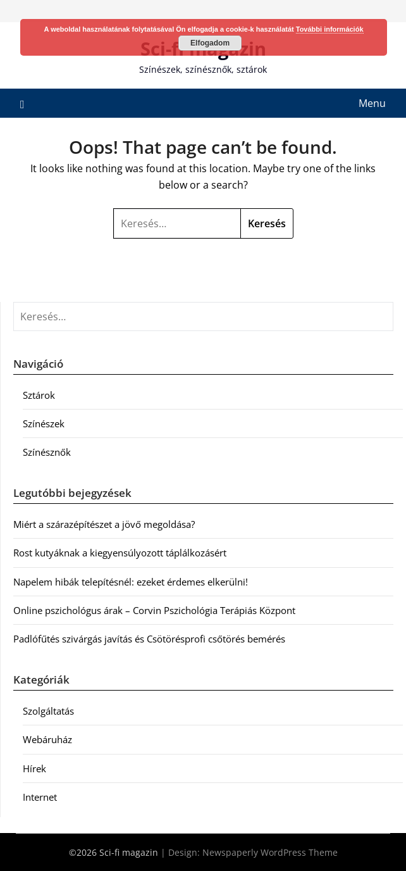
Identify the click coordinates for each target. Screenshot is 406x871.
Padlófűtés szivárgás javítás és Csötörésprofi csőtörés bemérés (149, 638)
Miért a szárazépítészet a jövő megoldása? (104, 524)
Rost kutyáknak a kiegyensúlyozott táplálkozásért (119, 552)
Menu (372, 103)
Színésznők (47, 452)
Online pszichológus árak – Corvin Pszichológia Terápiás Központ (154, 610)
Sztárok (39, 395)
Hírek (34, 768)
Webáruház (47, 739)
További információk (330, 29)
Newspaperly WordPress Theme (270, 852)
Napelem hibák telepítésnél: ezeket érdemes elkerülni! (130, 581)
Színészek (44, 423)
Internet (40, 797)
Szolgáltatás (48, 711)
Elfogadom (210, 43)
